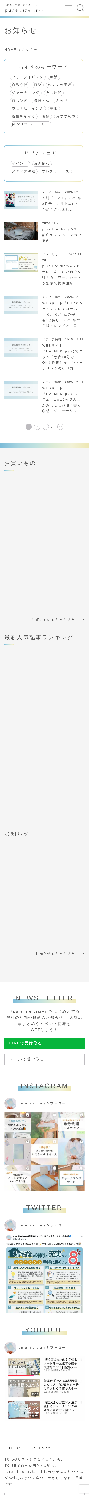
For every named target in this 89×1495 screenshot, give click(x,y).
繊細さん (41, 100)
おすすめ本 (66, 116)
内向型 (61, 100)
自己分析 (19, 85)
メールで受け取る (27, 1059)
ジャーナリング (26, 92)
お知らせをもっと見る (55, 953)
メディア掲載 (24, 171)
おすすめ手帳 (60, 85)
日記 (37, 85)
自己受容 (19, 100)
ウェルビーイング (28, 108)
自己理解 (53, 92)
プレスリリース (56, 171)
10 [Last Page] (60, 426)
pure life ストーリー (30, 124)
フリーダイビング (28, 77)
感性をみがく (24, 116)
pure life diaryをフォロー (42, 1103)
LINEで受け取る (25, 1043)
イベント (20, 163)
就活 (54, 77)
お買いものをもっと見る (53, 619)
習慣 (46, 116)
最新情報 (42, 163)
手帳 (54, 108)
